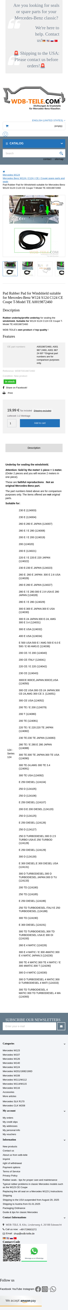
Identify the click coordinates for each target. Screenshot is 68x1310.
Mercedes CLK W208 (14, 1105)
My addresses (10, 1126)
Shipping (7, 1195)
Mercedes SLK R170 (13, 1101)
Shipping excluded (42, 410)
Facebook (5, 1289)
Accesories (8, 1092)
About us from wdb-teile (15, 1155)
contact (47, 159)
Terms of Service (11, 1171)
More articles (9, 1096)
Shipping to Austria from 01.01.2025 (21, 1204)
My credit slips (10, 1122)
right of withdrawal (12, 1163)
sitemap (59, 159)
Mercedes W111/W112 (15, 1079)
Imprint (6, 1159)
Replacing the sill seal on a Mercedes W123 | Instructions (33, 1191)
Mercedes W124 (11, 1067)
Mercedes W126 (11, 1059)
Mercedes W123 (11, 1050)
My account (9, 1110)
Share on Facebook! (16, 387)
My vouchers (9, 1134)
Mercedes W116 (11, 1088)
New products (10, 1146)
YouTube (17, 1289)
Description (34, 447)
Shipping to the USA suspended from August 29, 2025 (31, 1199)
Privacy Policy (10, 1175)
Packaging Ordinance (14, 1208)
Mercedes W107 (11, 1054)
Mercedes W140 (11, 1063)
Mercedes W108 (11, 1075)
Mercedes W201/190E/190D (17, 1071)
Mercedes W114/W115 (15, 1083)
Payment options (11, 1167)
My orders (8, 1117)
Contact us (8, 1150)
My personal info (11, 1130)
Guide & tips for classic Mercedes (20, 1212)
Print (10, 393)
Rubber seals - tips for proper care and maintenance (30, 1180)
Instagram (28, 1289)
